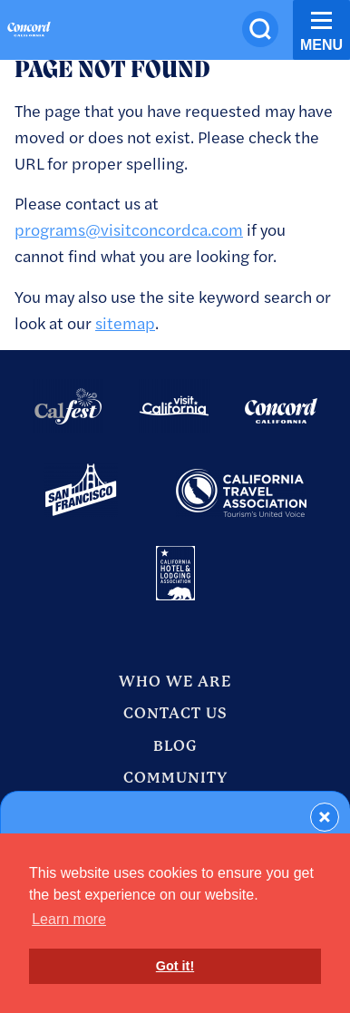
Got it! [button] (175, 966)
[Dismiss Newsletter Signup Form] (324, 817)
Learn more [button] (69, 919)
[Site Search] (260, 29)
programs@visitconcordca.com (129, 229)
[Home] (29, 31)
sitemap (125, 322)
